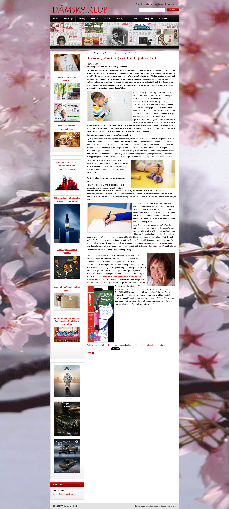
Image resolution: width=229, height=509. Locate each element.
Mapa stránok (158, 4)
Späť (89, 353)
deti (142, 345)
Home (89, 53)
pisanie (122, 345)
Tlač (175, 4)
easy (96, 345)
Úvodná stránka (143, 4)
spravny (136, 345)
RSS (168, 4)
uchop (128, 345)
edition (109, 345)
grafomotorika (151, 345)
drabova (161, 345)
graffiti (102, 345)
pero (115, 345)
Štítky (90, 345)
